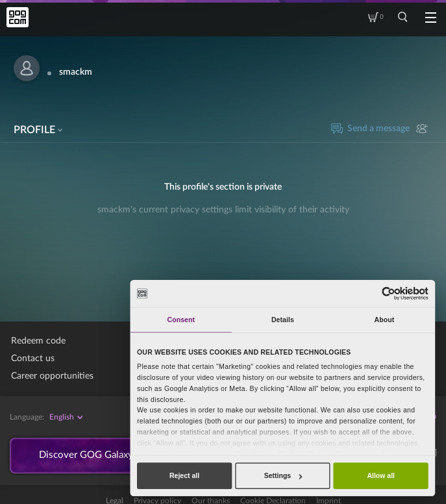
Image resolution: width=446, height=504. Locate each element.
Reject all (184, 475)
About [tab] (385, 319)
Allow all (381, 475)
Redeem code (38, 341)
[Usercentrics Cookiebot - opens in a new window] (388, 293)
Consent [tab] (181, 319)
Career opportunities (52, 376)
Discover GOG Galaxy (91, 456)
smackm (75, 72)
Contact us (33, 358)
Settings (283, 475)
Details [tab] (282, 319)
